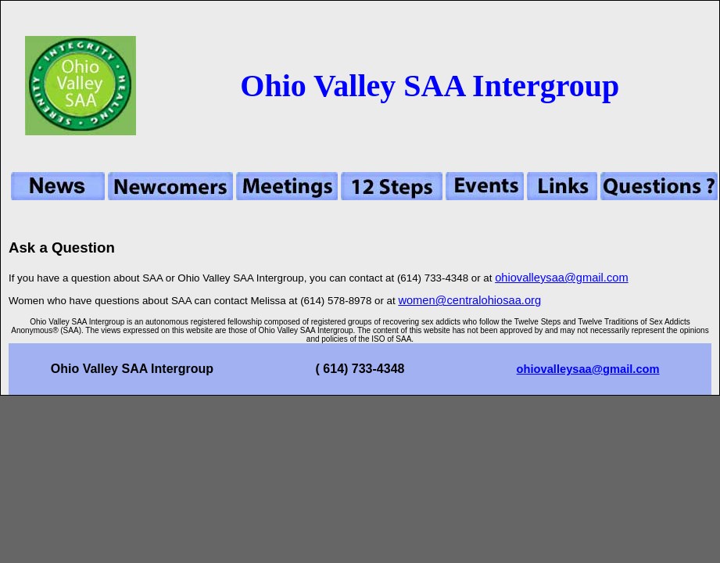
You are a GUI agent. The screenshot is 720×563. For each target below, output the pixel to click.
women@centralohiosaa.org (469, 300)
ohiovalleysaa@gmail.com (561, 277)
